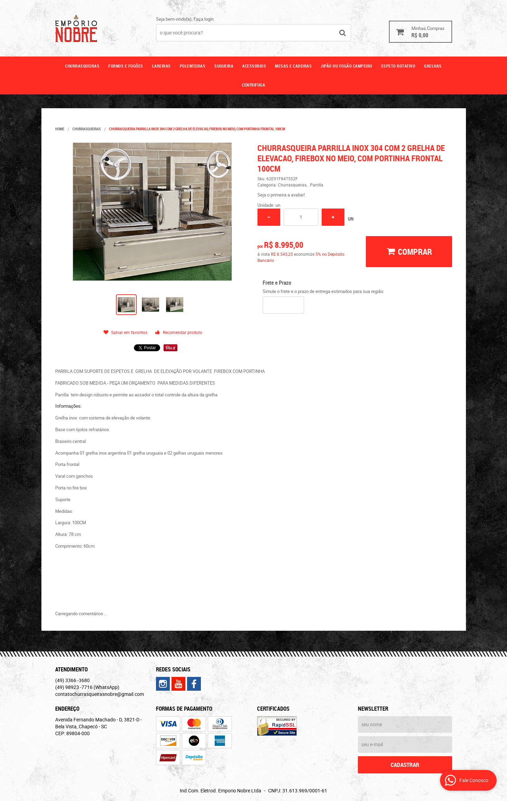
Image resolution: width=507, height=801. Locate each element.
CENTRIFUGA (253, 85)
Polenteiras (193, 66)
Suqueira (223, 66)
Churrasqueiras (82, 66)
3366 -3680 (72, 680)
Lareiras (161, 66)
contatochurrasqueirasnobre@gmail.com (99, 694)
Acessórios (254, 66)
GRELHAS (433, 66)
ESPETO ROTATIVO (398, 66)
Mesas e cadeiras (293, 66)
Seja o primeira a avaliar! (281, 195)
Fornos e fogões (125, 66)
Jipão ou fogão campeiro (346, 66)
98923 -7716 (87, 687)
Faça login (204, 19)
